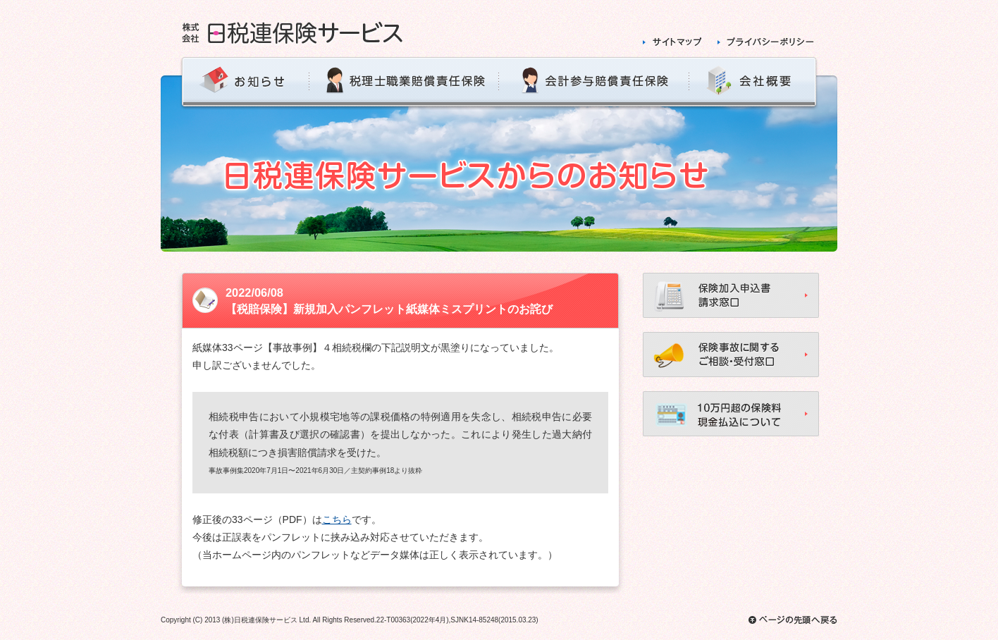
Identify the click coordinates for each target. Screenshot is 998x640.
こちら (337, 519)
